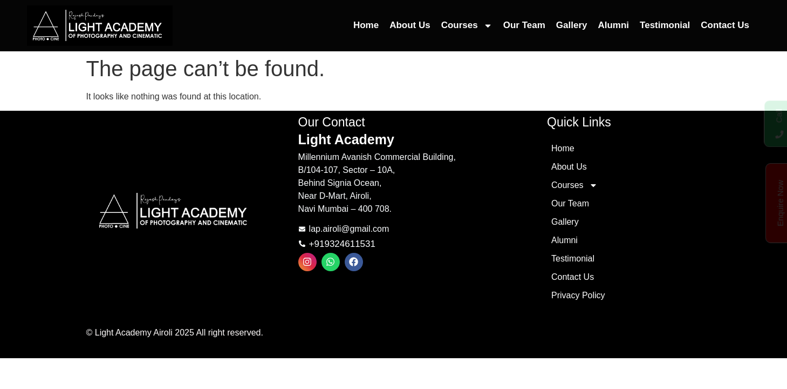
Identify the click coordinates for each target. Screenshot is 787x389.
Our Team (524, 25)
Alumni (613, 25)
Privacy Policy (578, 295)
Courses (466, 26)
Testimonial (665, 25)
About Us (409, 25)
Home (366, 25)
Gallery (571, 25)
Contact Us (725, 25)
